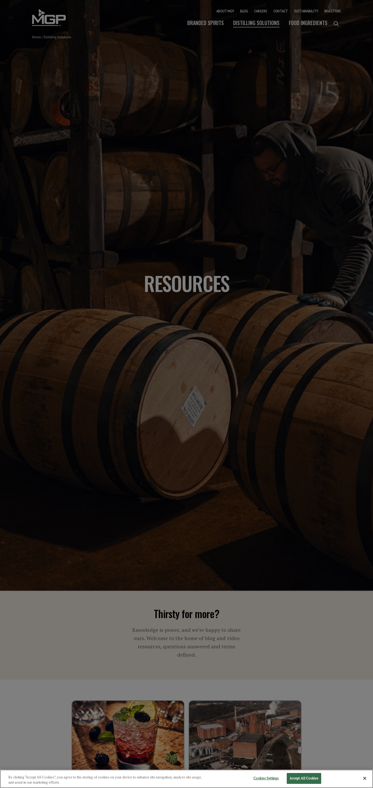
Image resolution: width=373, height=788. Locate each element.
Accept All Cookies (304, 779)
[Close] (364, 779)
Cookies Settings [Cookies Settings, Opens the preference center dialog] (266, 779)
